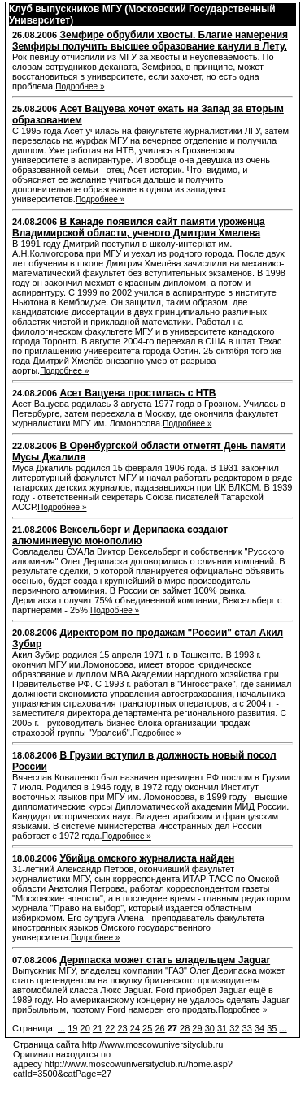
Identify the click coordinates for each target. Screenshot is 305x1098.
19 (72, 1028)
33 (247, 1028)
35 (272, 1028)
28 (185, 1028)
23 (122, 1028)
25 (147, 1028)
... (61, 1028)
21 (97, 1028)
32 (234, 1028)
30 (210, 1028)
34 (259, 1028)
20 (85, 1028)
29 (197, 1028)
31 (222, 1028)
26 (159, 1028)
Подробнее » (79, 86)
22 (110, 1028)
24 (135, 1028)
